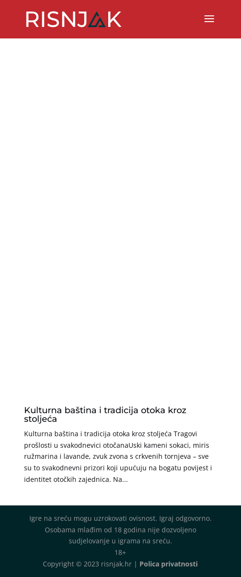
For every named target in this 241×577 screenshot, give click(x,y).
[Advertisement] (120, 306)
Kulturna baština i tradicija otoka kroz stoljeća (105, 414)
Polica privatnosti (169, 563)
